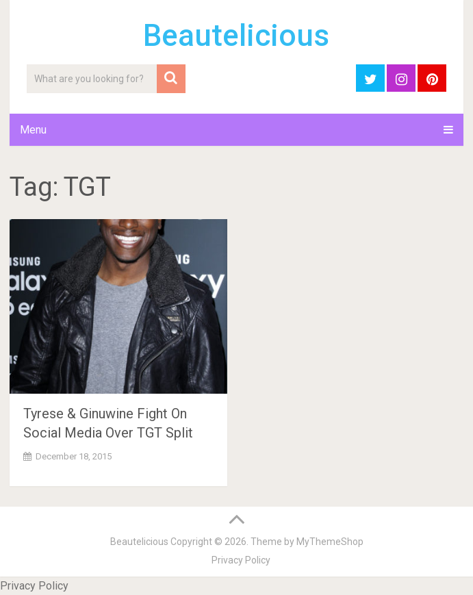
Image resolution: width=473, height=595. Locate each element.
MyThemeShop (329, 541)
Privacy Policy (241, 560)
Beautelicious (236, 35)
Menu (33, 129)
